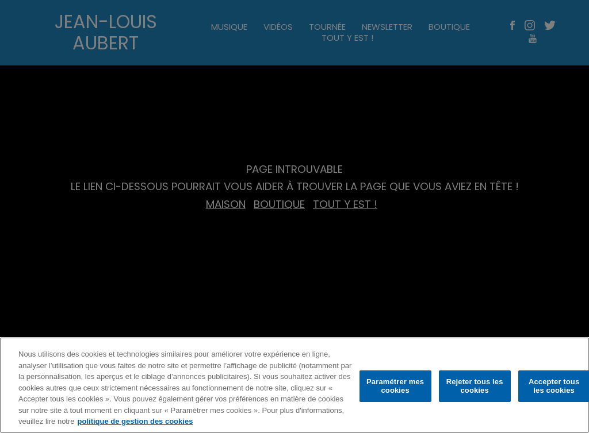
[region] (294, 385)
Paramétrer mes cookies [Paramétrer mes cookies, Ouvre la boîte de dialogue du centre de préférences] (395, 386)
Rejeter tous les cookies (474, 386)
